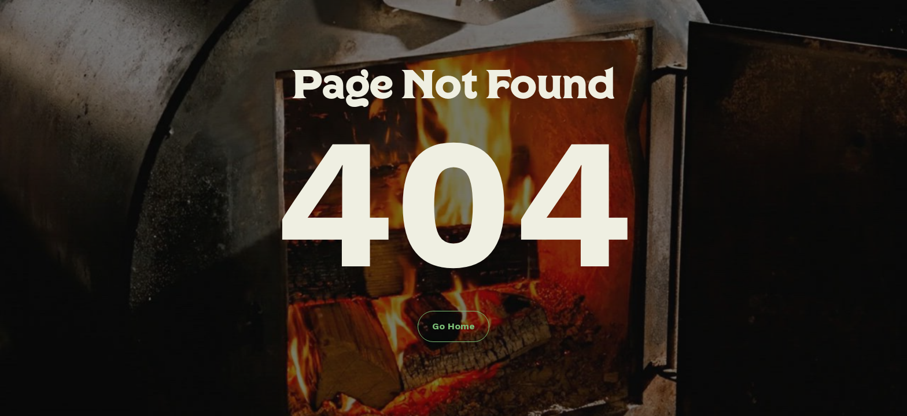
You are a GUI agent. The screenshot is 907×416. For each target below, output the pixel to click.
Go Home (453, 326)
